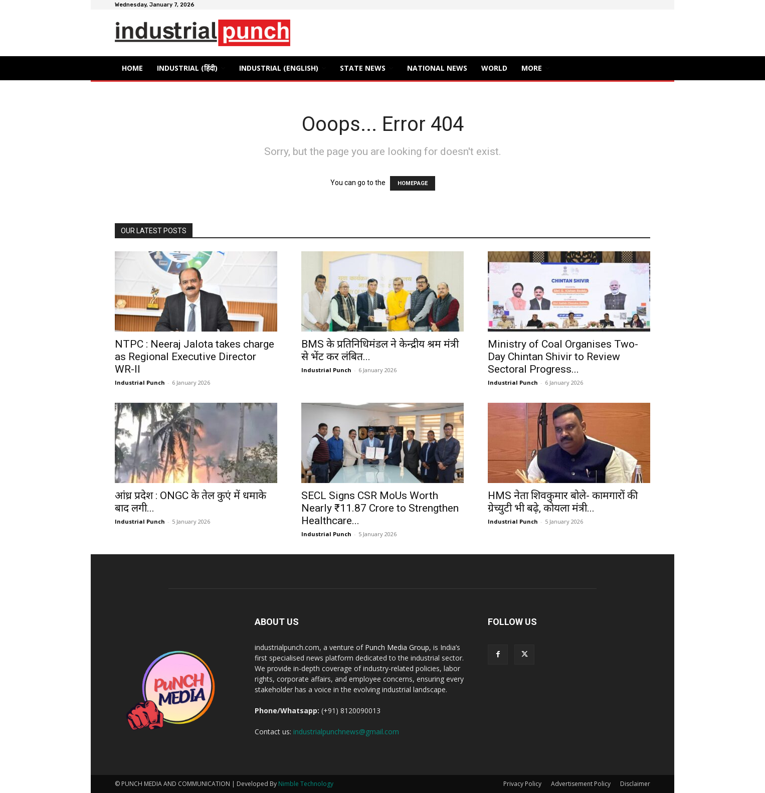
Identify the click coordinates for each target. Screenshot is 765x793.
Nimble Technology (305, 783)
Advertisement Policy (581, 783)
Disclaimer (635, 783)
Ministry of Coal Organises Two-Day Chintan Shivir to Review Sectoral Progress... (563, 356)
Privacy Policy (522, 783)
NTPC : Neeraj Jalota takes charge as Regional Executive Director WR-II (194, 356)
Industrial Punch (140, 382)
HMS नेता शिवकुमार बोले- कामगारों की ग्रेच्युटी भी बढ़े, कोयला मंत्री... (563, 502)
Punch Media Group (397, 647)
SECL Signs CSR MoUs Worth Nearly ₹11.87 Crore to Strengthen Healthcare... (380, 508)
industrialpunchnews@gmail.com (346, 731)
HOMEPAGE (413, 183)
